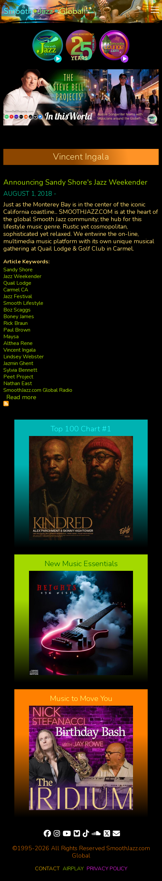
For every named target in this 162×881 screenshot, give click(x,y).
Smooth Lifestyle (23, 303)
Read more (21, 397)
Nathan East (17, 383)
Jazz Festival (17, 296)
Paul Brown (16, 330)
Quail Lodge (17, 283)
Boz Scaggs (17, 310)
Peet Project (18, 376)
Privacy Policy (107, 868)
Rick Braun (15, 323)
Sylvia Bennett (20, 370)
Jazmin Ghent (18, 363)
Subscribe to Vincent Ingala (6, 403)
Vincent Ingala (19, 350)
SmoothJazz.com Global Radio (37, 390)
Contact (47, 868)
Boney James (18, 316)
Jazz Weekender (22, 276)
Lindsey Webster (23, 356)
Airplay (73, 868)
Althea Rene (18, 343)
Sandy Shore (18, 269)
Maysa (11, 336)
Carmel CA (15, 289)
